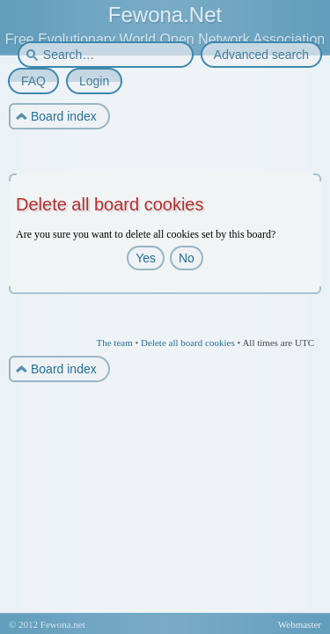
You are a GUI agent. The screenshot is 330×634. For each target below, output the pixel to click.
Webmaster (299, 624)
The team (114, 342)
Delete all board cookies (188, 342)
